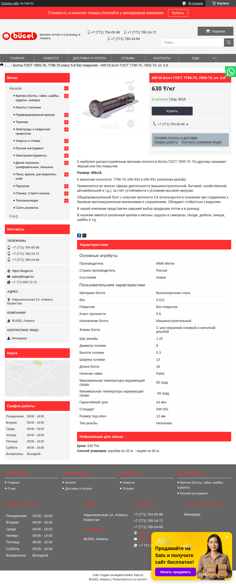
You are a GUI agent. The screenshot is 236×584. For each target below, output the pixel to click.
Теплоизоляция (27, 200)
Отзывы (128, 58)
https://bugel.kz (22, 271)
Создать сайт (10, 3)
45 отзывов (195, 3)
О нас (11, 488)
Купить (178, 13)
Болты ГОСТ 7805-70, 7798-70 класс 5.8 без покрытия (55, 65)
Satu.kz (138, 575)
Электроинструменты (31, 155)
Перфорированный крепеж (35, 115)
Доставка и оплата (89, 58)
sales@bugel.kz (23, 276)
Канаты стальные (28, 107)
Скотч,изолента (27, 208)
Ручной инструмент (30, 148)
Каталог (16, 88)
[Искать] (229, 42)
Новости (51, 58)
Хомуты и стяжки (28, 141)
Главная (17, 58)
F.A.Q (14, 216)
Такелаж (22, 122)
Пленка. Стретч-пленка (32, 193)
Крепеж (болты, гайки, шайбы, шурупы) (200, 485)
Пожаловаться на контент (129, 579)
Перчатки (22, 186)
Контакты (161, 58)
